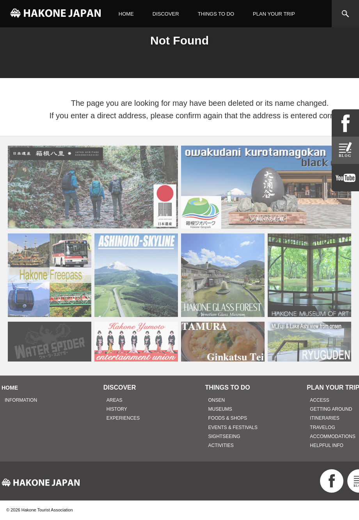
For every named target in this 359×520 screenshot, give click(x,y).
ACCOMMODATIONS (332, 436)
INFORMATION (21, 400)
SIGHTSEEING (224, 436)
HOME (126, 14)
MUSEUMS (220, 409)
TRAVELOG (322, 427)
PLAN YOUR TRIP (274, 14)
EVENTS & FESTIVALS (233, 427)
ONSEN (216, 400)
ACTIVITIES (221, 445)
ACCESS (319, 400)
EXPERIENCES (123, 418)
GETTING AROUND (331, 409)
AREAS (115, 400)
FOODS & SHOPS (227, 418)
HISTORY (117, 409)
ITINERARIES (324, 418)
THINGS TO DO (216, 14)
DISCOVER (166, 14)
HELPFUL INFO (326, 445)
